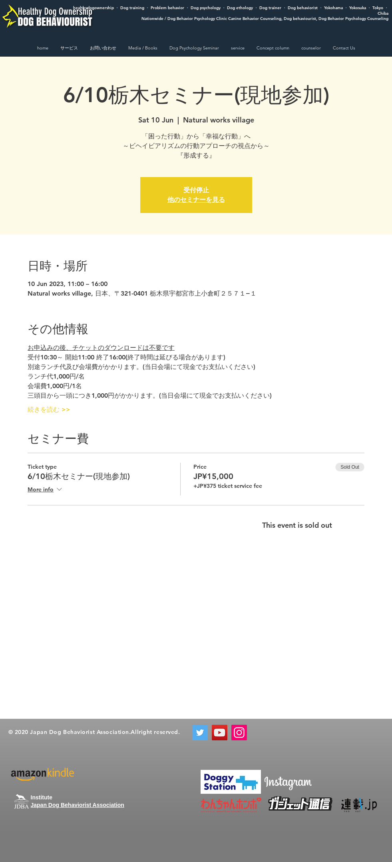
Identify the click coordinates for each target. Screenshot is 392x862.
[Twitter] (200, 732)
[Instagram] (239, 732)
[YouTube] (219, 732)
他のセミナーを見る (196, 199)
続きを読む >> (49, 409)
